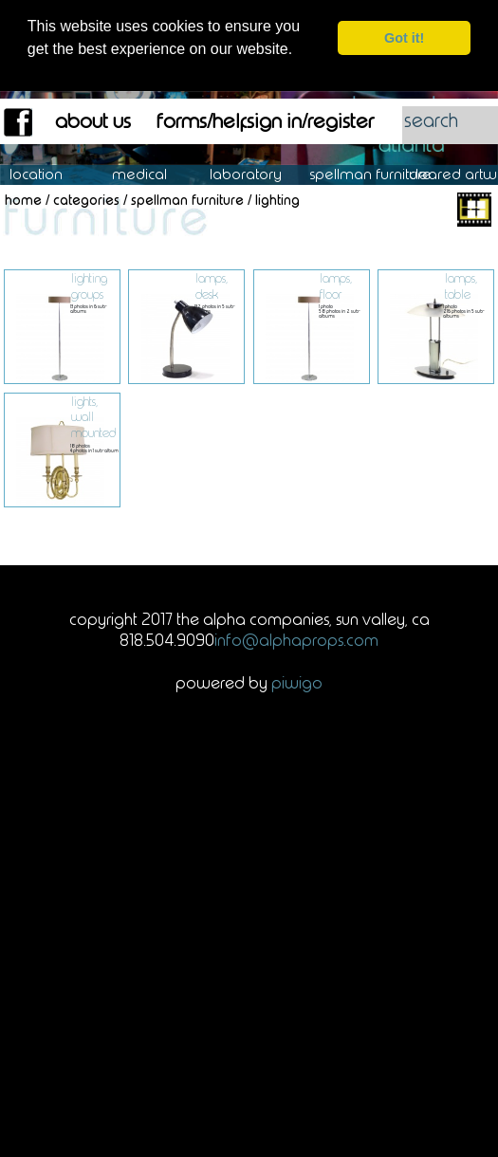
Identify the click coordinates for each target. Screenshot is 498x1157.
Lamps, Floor (336, 285)
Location (49, 174)
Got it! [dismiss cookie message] (404, 38)
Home (23, 199)
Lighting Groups (89, 285)
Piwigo (297, 681)
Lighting (277, 199)
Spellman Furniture (380, 174)
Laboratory (255, 174)
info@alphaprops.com (296, 639)
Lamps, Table (461, 285)
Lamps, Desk (211, 285)
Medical (149, 174)
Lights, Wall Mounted (93, 416)
